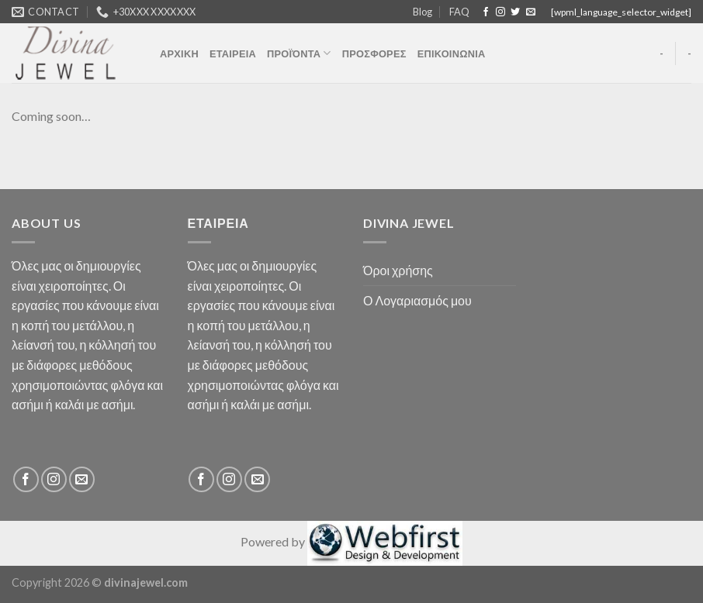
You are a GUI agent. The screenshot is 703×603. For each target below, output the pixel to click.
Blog (422, 11)
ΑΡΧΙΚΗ (179, 53)
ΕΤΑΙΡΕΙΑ (233, 53)
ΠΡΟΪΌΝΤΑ (299, 53)
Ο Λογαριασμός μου (417, 300)
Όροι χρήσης (398, 270)
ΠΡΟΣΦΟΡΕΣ (374, 53)
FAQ (459, 11)
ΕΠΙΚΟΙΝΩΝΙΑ (451, 53)
